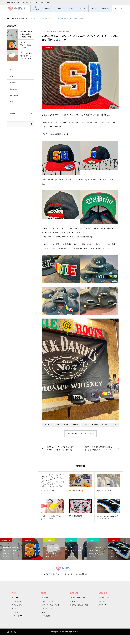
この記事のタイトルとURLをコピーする (80, 434)
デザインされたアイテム (20, 616)
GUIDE (71, 8)
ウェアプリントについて (50, 601)
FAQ (43, 612)
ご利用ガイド (45, 597)
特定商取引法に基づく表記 (79, 605)
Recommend (14, 89)
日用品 (14, 608)
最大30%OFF (36, 8)
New (11, 76)
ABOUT (47, 8)
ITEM (59, 8)
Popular (12, 83)
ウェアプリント (17, 601)
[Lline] (75, 425)
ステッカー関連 (17, 605)
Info (11, 70)
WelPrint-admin (64, 31)
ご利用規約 (46, 616)
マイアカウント (104, 597)
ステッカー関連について (50, 605)
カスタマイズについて (49, 608)
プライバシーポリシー (77, 597)
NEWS (82, 8)
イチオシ (15, 612)
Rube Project (14, 95)
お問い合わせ (74, 601)
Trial (11, 102)
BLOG (94, 8)
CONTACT (106, 8)
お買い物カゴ (103, 601)
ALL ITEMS (16, 597)
